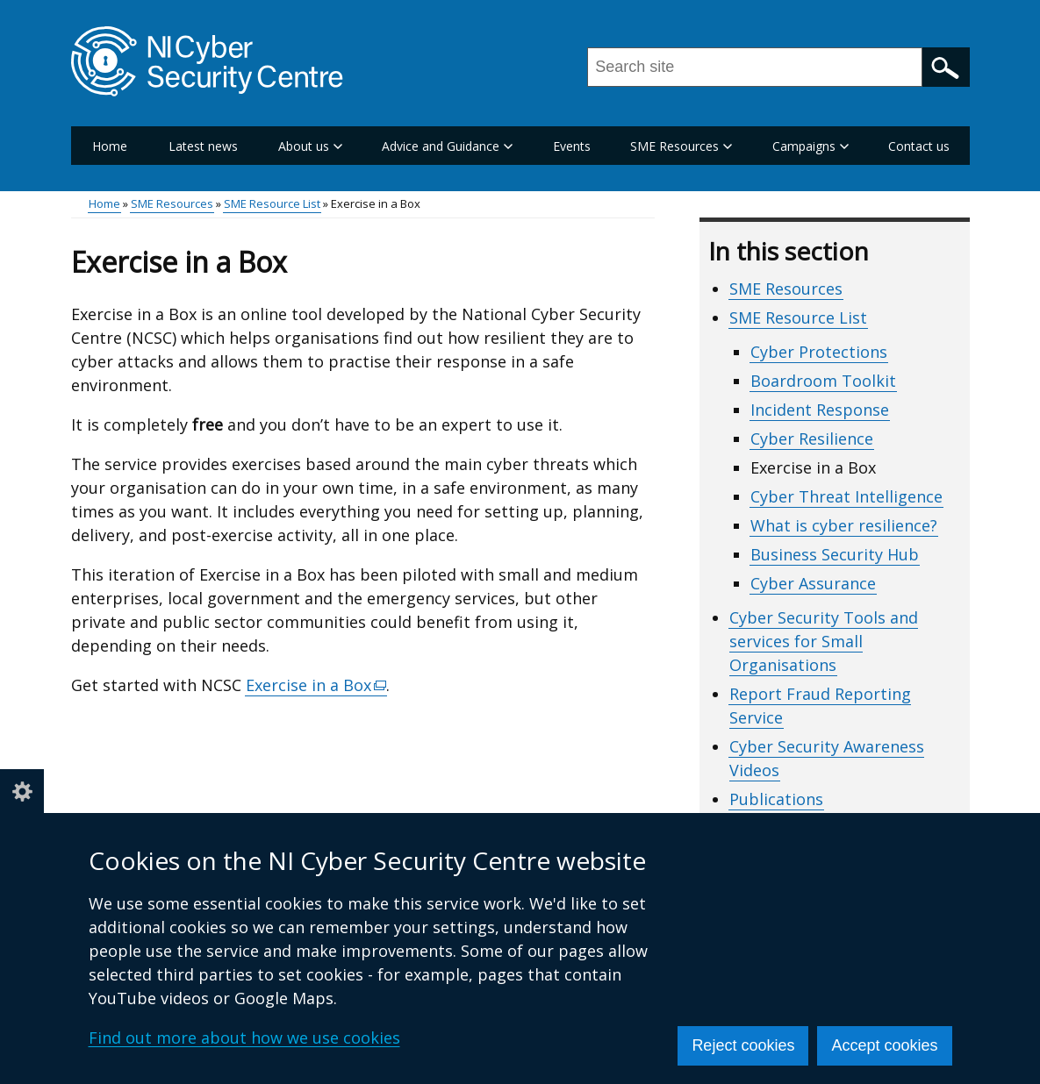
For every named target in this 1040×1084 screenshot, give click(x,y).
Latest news (203, 146)
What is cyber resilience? (843, 525)
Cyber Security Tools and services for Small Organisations (823, 641)
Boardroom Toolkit (823, 380)
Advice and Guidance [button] (447, 146)
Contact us (919, 146)
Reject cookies (743, 1045)
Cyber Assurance (813, 583)
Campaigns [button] (810, 146)
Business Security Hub (834, 554)
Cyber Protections (818, 351)
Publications (776, 798)
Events (572, 146)
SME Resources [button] (681, 146)
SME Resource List (272, 203)
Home (109, 146)
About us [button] (310, 146)
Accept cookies (884, 1045)
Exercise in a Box (317, 685)
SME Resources (172, 203)
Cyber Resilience (811, 438)
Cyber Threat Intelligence (846, 496)
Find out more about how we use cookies (244, 1037)
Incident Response (819, 409)
